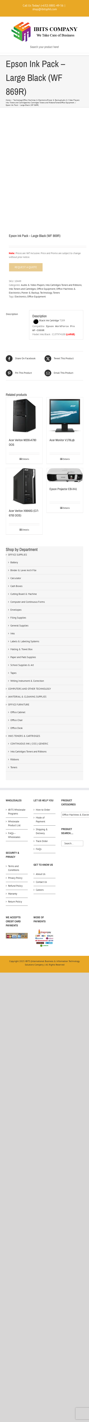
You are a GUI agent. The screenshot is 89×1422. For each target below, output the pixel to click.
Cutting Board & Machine (23, 594)
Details (25, 458)
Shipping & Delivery (42, 831)
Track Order (42, 841)
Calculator (15, 578)
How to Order (43, 809)
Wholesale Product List (14, 823)
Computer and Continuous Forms (27, 602)
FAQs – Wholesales (14, 835)
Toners (56, 292)
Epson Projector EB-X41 (63, 489)
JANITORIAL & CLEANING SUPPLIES (27, 696)
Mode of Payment (40, 819)
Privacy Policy (15, 878)
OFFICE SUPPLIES (17, 554)
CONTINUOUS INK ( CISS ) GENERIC (29, 743)
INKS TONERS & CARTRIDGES (24, 736)
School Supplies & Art (22, 665)
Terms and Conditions (13, 868)
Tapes (13, 673)
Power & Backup (30, 292)
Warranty (12, 893)
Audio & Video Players (32, 285)
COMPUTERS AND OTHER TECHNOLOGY (29, 688)
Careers (40, 889)
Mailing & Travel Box (21, 649)
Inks (12, 633)
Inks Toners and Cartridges (22, 288)
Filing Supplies (18, 617)
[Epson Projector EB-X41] (65, 475)
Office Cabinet (17, 712)
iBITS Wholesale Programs (16, 811)
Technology (46, 292)
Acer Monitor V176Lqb (62, 440)
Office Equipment (46, 288)
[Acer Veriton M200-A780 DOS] (24, 415)
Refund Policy (15, 885)
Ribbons (14, 759)
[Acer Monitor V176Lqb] (65, 415)
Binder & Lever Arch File (23, 570)
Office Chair (16, 720)
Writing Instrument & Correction (27, 680)
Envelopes (15, 609)
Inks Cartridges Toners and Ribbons (63, 285)
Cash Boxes (16, 586)
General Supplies (19, 625)
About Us (40, 874)
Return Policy (15, 901)
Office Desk (16, 728)
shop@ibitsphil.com (44, 9)
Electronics (20, 296)
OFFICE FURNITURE (18, 704)
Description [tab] (12, 314)
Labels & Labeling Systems (24, 641)
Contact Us (41, 882)
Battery (14, 562)
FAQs (38, 849)
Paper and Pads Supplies (23, 657)
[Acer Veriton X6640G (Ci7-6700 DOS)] (24, 486)
